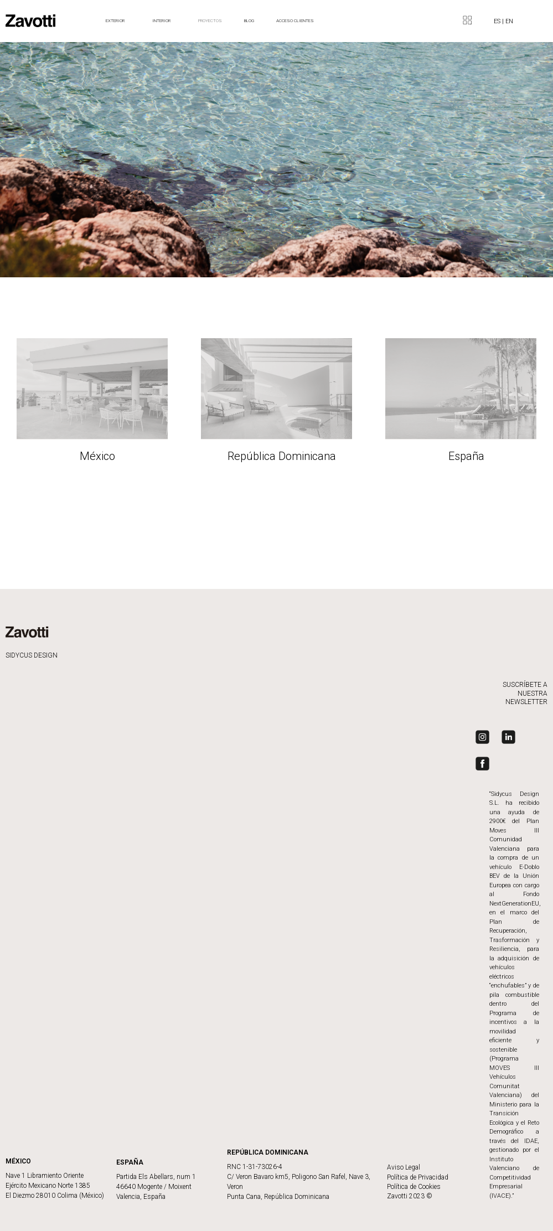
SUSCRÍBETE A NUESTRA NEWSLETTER (525, 693)
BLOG (249, 20)
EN (509, 21)
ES (498, 21)
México (97, 456)
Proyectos (210, 20)
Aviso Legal (403, 1167)
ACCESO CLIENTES (295, 20)
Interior (164, 21)
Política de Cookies (414, 1187)
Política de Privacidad (417, 1177)
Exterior (118, 21)
